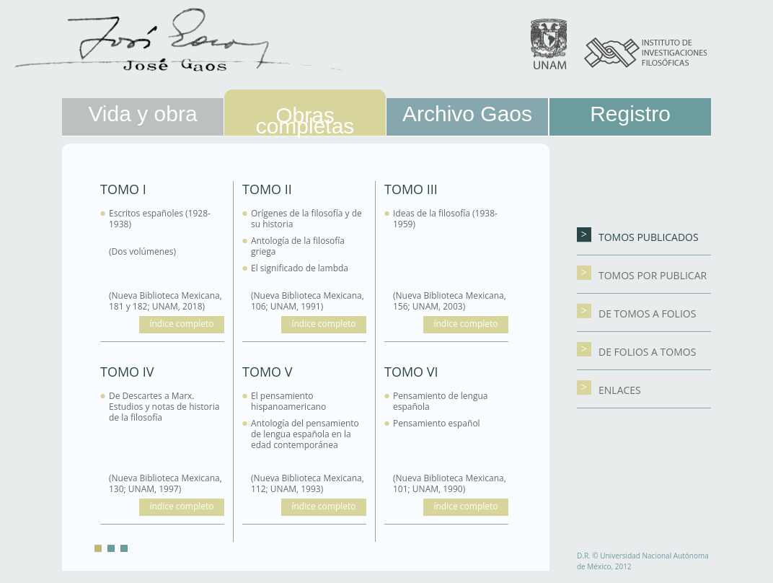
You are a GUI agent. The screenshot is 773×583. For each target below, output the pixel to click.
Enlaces (609, 390)
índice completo (181, 323)
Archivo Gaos (467, 114)
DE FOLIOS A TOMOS (636, 352)
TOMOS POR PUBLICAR (642, 275)
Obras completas (305, 120)
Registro (630, 114)
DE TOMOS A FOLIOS (636, 313)
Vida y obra (142, 114)
